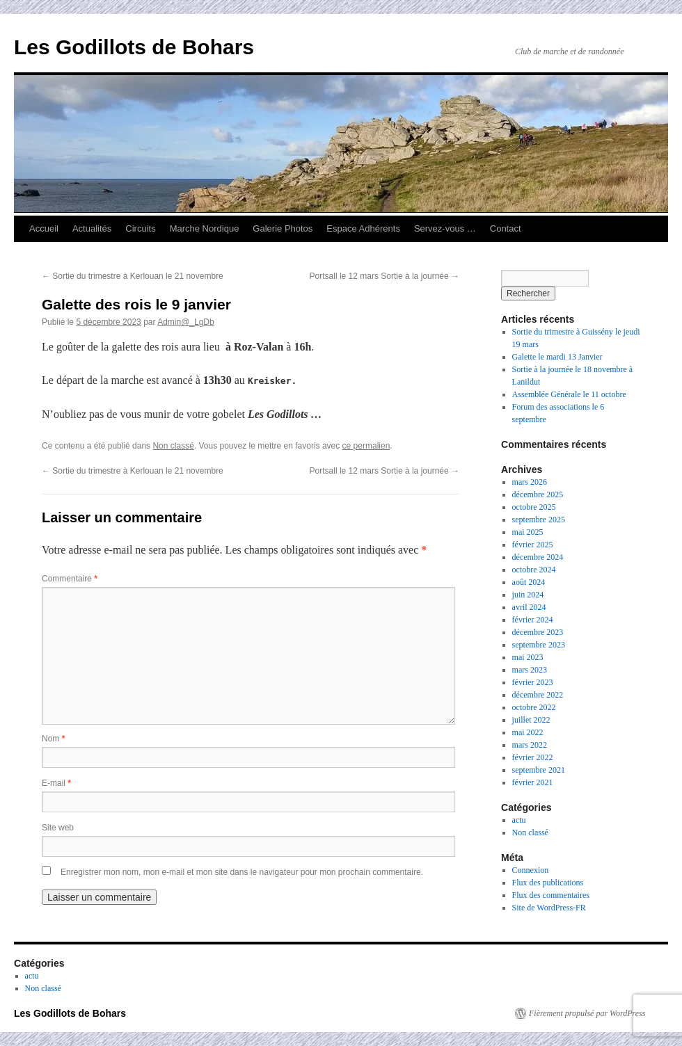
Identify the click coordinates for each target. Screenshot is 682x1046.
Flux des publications (548, 882)
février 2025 (532, 544)
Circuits (140, 228)
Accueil (43, 228)
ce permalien (366, 446)
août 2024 (529, 582)
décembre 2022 (538, 695)
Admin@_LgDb (185, 322)
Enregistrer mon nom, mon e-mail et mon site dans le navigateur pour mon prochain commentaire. (242, 872)
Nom (53, 738)
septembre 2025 (538, 519)
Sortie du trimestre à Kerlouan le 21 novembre (132, 276)
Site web (58, 827)
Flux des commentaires (550, 895)
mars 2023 (529, 670)
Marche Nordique (204, 228)
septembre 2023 (538, 645)
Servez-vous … (445, 228)
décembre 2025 (538, 494)
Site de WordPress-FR (549, 907)
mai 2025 (528, 532)
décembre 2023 (538, 632)
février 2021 (532, 782)
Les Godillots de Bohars (134, 46)
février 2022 (532, 757)
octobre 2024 (534, 569)
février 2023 (532, 682)
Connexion (530, 870)
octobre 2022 (534, 707)
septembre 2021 (538, 770)
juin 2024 (528, 595)
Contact (505, 228)
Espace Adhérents (363, 228)
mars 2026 (529, 482)
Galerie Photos (282, 228)
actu (519, 820)
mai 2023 (528, 657)
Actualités (91, 228)
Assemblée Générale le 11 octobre (569, 394)
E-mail (56, 783)
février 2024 (532, 620)
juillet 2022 (531, 720)
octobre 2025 (534, 507)
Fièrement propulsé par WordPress (587, 1013)
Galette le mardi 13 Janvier (557, 357)
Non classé (172, 446)
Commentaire (69, 579)
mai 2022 (528, 732)
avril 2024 (529, 607)
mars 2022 (529, 745)
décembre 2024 (538, 557)
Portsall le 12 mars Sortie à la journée (384, 276)
